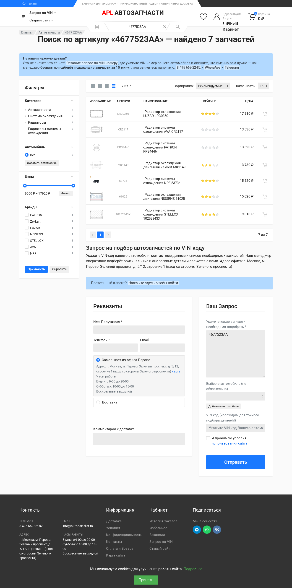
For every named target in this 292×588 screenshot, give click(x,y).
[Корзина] (259, 16)
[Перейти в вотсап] (207, 530)
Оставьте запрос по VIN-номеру (91, 63)
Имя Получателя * (107, 322)
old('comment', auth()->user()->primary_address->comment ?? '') (139, 439)
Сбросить (59, 269)
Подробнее (193, 569)
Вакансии (157, 535)
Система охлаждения (45, 116)
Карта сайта (115, 555)
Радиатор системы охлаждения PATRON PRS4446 (160, 147)
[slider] (25, 185)
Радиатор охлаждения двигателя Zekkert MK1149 (164, 165)
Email (144, 340)
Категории (49, 101)
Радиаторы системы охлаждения (44, 131)
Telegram (232, 67)
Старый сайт (41, 20)
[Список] (106, 86)
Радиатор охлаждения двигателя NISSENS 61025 (164, 197)
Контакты (29, 3)
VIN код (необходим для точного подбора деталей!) (232, 417)
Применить (36, 269)
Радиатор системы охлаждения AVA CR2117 (163, 129)
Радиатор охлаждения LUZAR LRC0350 (162, 114)
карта (176, 371)
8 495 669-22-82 (189, 67)
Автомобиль (49, 147)
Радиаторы (37, 122)
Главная (27, 32)
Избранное (158, 528)
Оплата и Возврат (120, 548)
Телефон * (101, 340)
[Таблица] (113, 86)
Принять (146, 580)
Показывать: (245, 86)
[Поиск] (177, 27)
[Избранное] (203, 16)
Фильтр (66, 193)
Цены (49, 177)
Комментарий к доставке (114, 429)
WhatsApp (212, 67)
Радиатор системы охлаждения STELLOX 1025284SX (160, 214)
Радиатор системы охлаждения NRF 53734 (161, 181)
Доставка (114, 521)
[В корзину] (265, 114)
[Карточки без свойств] (93, 86)
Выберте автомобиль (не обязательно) (226, 386)
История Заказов (163, 521)
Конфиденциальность (124, 535)
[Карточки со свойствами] (99, 86)
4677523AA (235, 353)
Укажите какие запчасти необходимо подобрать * (226, 324)
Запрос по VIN (42, 13)
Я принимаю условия (229, 440)
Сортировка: (184, 86)
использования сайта (229, 443)
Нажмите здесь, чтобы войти (153, 283)
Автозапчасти (49, 32)
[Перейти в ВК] (217, 530)
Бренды (49, 207)
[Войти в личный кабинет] (228, 16)
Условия (113, 528)
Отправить (235, 462)
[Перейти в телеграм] (197, 530)
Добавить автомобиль (42, 163)
